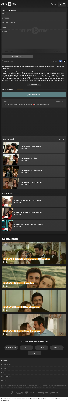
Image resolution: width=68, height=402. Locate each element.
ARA (53, 4)
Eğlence (57, 348)
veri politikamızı (56, 398)
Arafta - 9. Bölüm (8, 51)
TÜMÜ (61, 139)
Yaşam (41, 348)
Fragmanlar (17, 56)
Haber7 (43, 392)
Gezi (26, 348)
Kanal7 (12, 392)
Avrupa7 (26, 392)
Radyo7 (19, 392)
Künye (3, 372)
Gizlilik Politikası (6, 376)
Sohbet (34, 353)
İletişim (3, 380)
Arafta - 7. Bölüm (59, 51)
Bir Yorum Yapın (34, 95)
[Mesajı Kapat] (66, 399)
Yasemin (54, 392)
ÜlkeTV (33, 392)
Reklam (3, 368)
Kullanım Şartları (6, 364)
